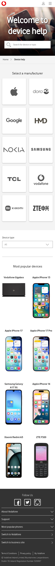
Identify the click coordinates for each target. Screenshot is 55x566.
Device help (19, 59)
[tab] (27, 534)
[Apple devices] (14, 91)
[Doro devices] (41, 91)
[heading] (27, 511)
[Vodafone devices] (41, 179)
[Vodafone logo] (3, 3)
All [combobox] (6, 244)
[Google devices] (14, 121)
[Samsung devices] (41, 150)
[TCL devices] (14, 179)
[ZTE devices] (41, 208)
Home (6, 59)
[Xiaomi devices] (14, 208)
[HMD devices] (41, 121)
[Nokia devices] (14, 150)
